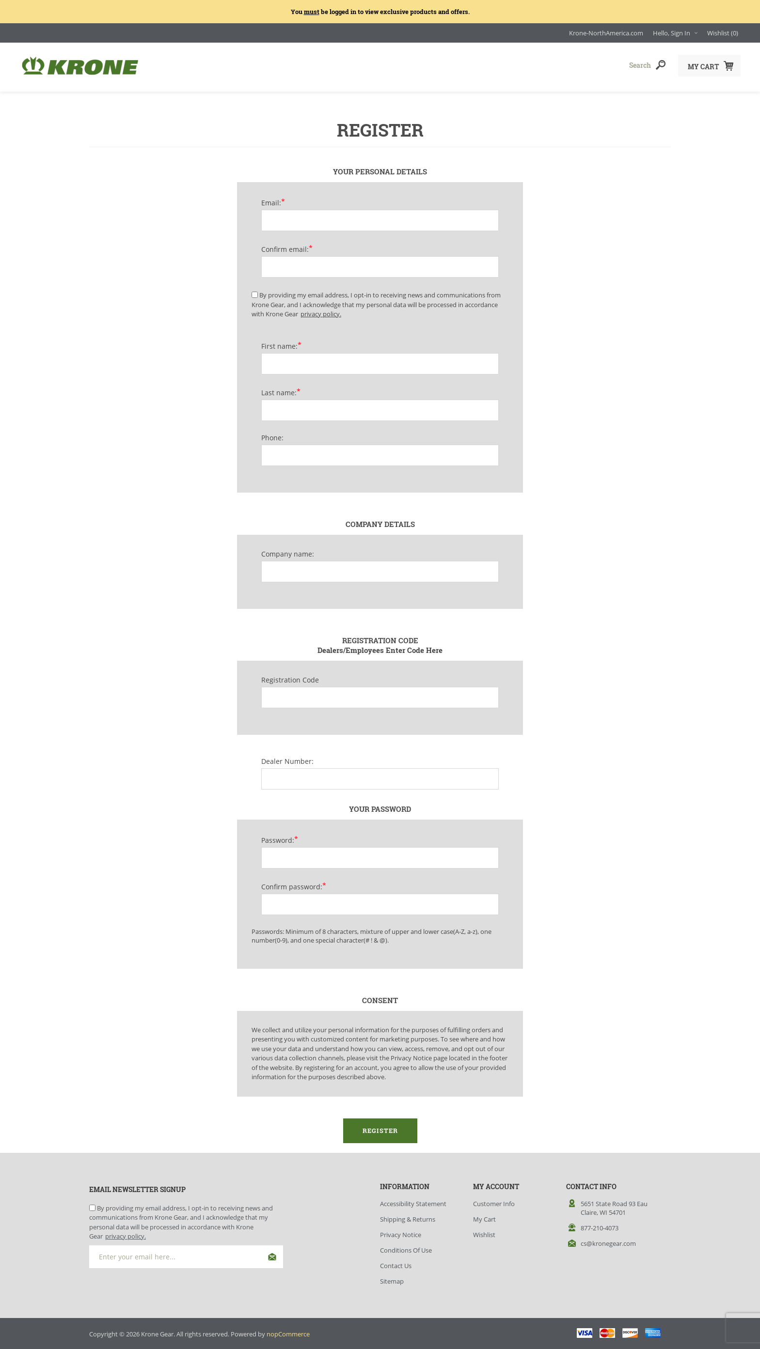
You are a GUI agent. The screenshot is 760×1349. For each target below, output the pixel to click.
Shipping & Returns (407, 1216)
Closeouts (429, 65)
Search (660, 65)
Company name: (287, 551)
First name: (279, 343)
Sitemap (392, 1278)
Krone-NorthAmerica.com (606, 33)
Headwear (182, 65)
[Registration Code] (380, 694)
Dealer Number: (287, 758)
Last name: (279, 389)
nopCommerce (288, 1331)
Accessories (343, 65)
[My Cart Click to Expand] (709, 66)
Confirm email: (285, 246)
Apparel (261, 65)
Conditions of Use (406, 1247)
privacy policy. (321, 311)
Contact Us (396, 1262)
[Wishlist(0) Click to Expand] (722, 33)
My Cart (484, 1216)
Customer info (494, 1200)
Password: (277, 837)
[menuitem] (426, 1201)
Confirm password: (291, 883)
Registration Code (290, 677)
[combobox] (603, 65)
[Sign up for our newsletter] (186, 1253)
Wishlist (484, 1231)
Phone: (272, 434)
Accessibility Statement (413, 1200)
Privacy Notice (400, 1231)
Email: (271, 199)
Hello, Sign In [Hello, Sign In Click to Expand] (671, 33)
